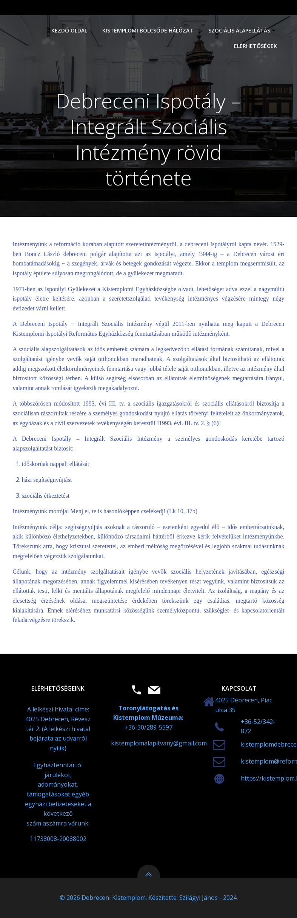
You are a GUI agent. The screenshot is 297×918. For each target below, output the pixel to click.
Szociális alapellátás (242, 30)
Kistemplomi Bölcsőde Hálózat (147, 30)
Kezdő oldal (69, 30)
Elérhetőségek (255, 45)
